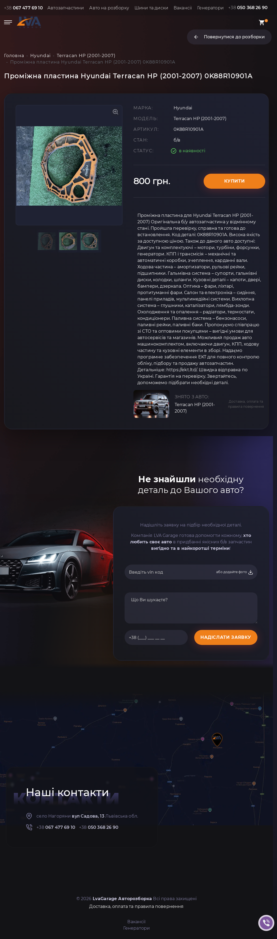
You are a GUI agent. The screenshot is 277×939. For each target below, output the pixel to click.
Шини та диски (151, 7)
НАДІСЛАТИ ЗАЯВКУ (225, 637)
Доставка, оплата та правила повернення (246, 404)
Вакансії (183, 7)
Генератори (210, 7)
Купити (234, 181)
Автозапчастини (65, 7)
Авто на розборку (109, 7)
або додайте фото (234, 572)
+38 (23, 7)
